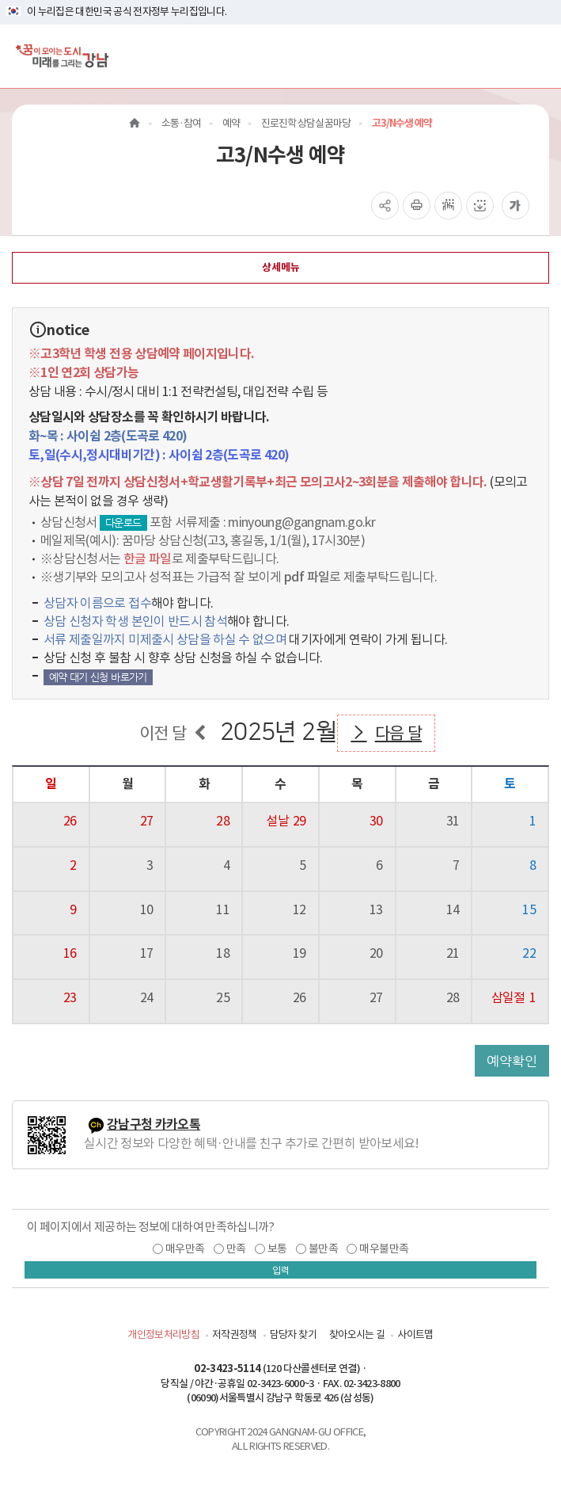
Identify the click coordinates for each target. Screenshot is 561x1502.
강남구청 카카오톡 (153, 1124)
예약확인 (512, 1061)
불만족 (323, 1248)
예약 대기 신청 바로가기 (98, 677)
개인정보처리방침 (163, 1334)
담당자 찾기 (293, 1334)
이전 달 (162, 733)
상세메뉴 (281, 267)
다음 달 (398, 733)
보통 (277, 1248)
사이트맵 (415, 1334)
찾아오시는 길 (357, 1334)
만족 (236, 1248)
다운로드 (123, 522)
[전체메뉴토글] (536, 56)
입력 (281, 1270)
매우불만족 (383, 1248)
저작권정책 (234, 1334)
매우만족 (184, 1248)
